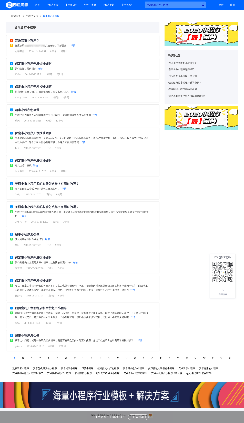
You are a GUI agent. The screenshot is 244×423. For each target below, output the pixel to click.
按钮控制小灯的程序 (108, 368)
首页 (37, 5)
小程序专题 (108, 5)
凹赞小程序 (87, 368)
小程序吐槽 (90, 5)
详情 (73, 45)
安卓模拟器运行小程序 (59, 373)
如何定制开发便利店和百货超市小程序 (41, 308)
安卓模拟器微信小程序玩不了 (27, 373)
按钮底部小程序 (83, 373)
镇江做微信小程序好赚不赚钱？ (185, 82)
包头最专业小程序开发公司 (182, 76)
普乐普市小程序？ (27, 40)
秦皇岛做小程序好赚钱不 (181, 69)
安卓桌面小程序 (69, 368)
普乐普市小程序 (51, 16)
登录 (221, 5)
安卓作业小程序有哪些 (135, 373)
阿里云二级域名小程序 (107, 373)
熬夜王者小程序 (20, 368)
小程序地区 (127, 5)
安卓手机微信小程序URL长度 (166, 373)
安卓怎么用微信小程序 (45, 368)
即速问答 (16, 16)
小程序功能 (71, 5)
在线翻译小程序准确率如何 (182, 89)
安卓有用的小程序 (208, 368)
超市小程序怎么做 (27, 110)
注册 (232, 5)
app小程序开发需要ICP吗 (199, 373)
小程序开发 (52, 5)
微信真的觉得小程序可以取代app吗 (186, 96)
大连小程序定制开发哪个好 (182, 63)
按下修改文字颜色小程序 (161, 368)
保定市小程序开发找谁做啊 (33, 63)
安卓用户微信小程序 (133, 368)
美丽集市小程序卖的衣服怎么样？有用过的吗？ (47, 183)
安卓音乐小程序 (186, 368)
